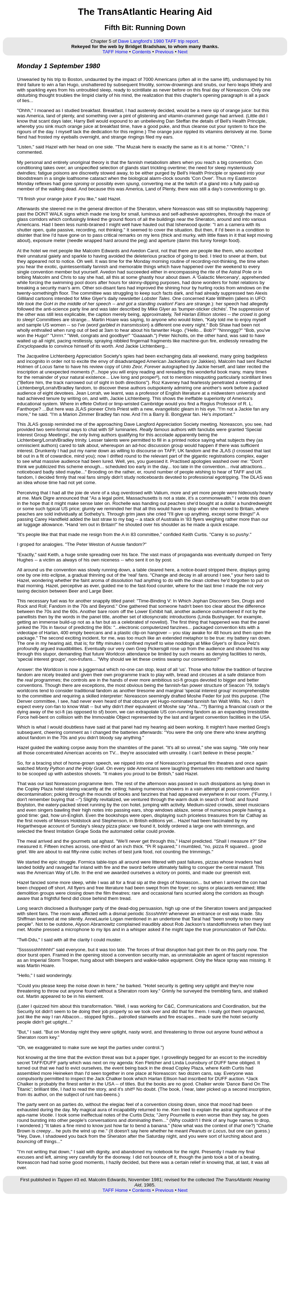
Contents (141, 51)
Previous (164, 51)
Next (182, 51)
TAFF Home (115, 51)
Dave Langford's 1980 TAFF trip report (158, 41)
